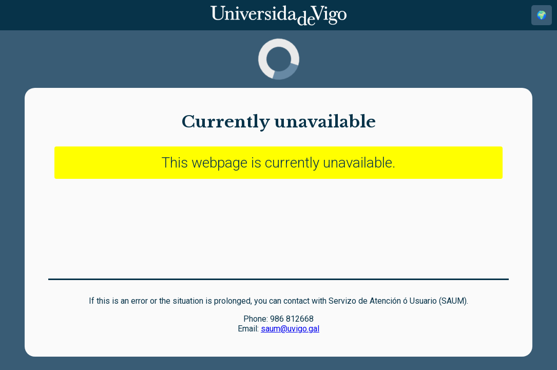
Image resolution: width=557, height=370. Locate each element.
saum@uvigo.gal (290, 329)
